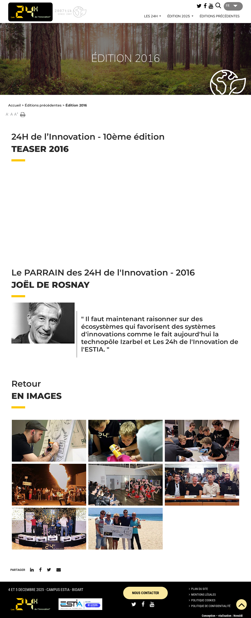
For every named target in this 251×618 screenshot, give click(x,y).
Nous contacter (145, 593)
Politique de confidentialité (211, 606)
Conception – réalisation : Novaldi (222, 615)
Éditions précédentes (220, 16)
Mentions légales (203, 594)
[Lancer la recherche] (218, 5)
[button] (49, 441)
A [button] (7, 114)
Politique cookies (203, 600)
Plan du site (199, 589)
